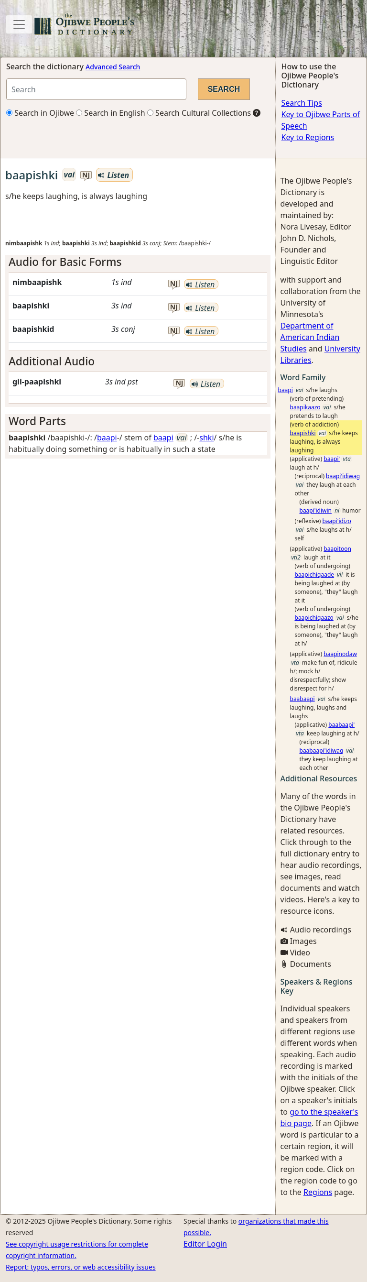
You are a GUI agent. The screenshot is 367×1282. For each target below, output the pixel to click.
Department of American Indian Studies (310, 337)
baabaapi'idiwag (322, 750)
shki (206, 437)
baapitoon (337, 549)
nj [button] (86, 175)
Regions (317, 1192)
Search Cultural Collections (199, 113)
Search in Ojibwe (40, 113)
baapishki (303, 433)
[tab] (138, 261)
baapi (107, 437)
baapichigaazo (314, 618)
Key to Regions (308, 137)
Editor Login (205, 1243)
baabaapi (302, 699)
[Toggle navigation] (19, 24)
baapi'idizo (336, 521)
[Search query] (96, 89)
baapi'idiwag (343, 476)
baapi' (332, 459)
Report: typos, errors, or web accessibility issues (81, 1266)
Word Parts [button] (37, 421)
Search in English (110, 113)
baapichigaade (315, 574)
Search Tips (301, 103)
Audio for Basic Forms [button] (65, 261)
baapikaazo (305, 407)
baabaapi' (341, 725)
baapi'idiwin (316, 510)
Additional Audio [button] (52, 361)
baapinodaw (340, 654)
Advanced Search (113, 66)
